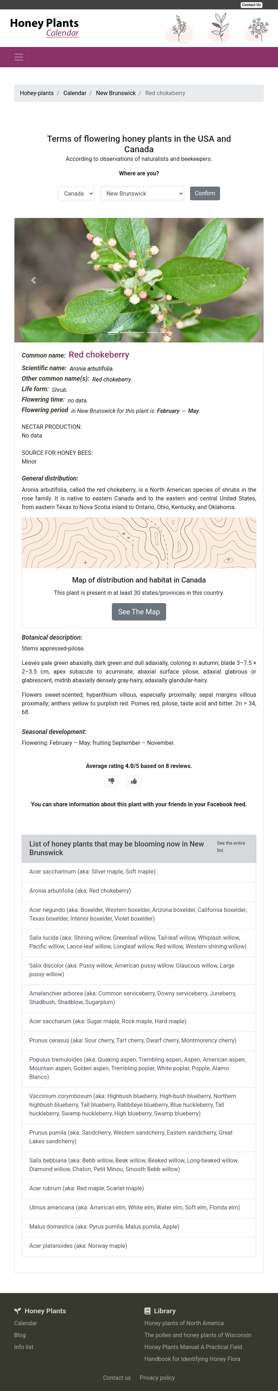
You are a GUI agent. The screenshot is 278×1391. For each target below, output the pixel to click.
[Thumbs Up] (134, 781)
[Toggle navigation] (19, 57)
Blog (20, 1335)
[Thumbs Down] (111, 781)
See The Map (139, 611)
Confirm (205, 193)
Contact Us (251, 5)
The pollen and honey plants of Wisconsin (197, 1335)
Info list (23, 1347)
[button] (33, 280)
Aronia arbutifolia (91, 368)
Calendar (25, 1323)
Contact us (117, 1377)
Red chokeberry (111, 379)
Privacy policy (157, 1377)
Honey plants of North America (184, 1323)
